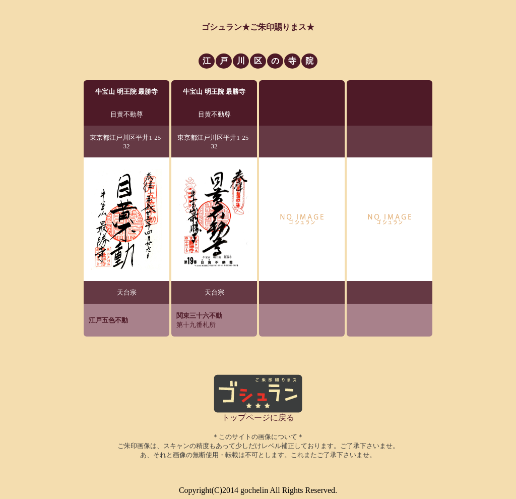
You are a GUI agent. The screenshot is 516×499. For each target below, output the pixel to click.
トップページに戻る (258, 417)
